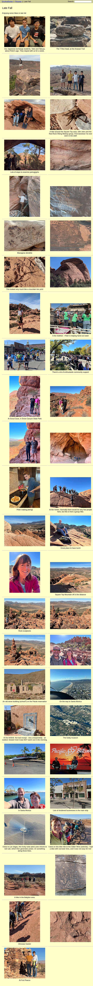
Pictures (18, 2)
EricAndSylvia (7, 2)
